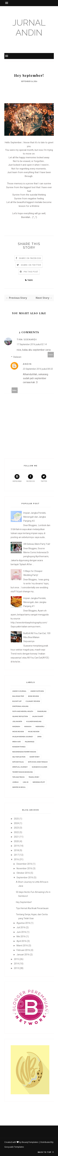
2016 (16, 859)
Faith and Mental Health (22, 711)
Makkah (27, 726)
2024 (16, 823)
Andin (27, 363)
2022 (16, 832)
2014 (16, 963)
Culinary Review (33, 701)
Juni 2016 (21, 932)
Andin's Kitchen (37, 691)
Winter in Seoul (19, 787)
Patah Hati (16, 742)
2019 (16, 846)
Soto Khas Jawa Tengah (38, 762)
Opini (39, 736)
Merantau (40, 726)
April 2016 (21, 941)
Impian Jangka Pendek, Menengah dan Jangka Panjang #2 (34, 517)
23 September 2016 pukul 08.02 (38, 369)
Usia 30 (25, 782)
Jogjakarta (17, 721)
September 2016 (25, 877)
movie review (18, 731)
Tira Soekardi (27, 339)
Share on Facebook (30, 258)
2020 (16, 841)
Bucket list (16, 701)
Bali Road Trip (18, 696)
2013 (16, 968)
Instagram (17, 478)
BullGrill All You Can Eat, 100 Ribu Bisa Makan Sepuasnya (36, 637)
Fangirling (42, 711)
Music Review (33, 731)
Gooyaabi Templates (14, 1146)
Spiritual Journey (20, 767)
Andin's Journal (19, 691)
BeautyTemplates (30, 1142)
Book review (33, 696)
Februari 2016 (23, 950)
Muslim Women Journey (22, 736)
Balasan (17, 357)
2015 (16, 959)
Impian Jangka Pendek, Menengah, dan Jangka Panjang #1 (34, 602)
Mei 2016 (21, 936)
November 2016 (24, 868)
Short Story (35, 757)
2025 (16, 818)
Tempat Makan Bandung (22, 772)
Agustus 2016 (23, 923)
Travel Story (34, 777)
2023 (16, 827)
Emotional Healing (20, 706)
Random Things (18, 747)
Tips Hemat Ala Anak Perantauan (32, 908)
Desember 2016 (24, 864)
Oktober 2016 (23, 873)
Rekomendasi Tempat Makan (24, 752)
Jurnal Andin (29, 28)
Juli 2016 (21, 927)
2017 (16, 855)
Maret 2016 (22, 945)
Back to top (46, 1152)
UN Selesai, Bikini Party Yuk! (36, 544)
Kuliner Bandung (33, 721)
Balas (51, 355)
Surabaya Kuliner (39, 767)
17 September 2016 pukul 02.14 (32, 344)
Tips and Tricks (18, 777)
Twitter (44, 478)
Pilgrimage (29, 742)
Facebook (30, 478)
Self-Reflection (18, 757)
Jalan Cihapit (37, 716)
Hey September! (24, 902)
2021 (16, 837)
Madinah (16, 726)
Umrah (15, 782)
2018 (16, 850)
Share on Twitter (31, 265)
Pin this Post (31, 272)
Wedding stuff (39, 782)
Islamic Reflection (20, 716)
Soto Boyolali (18, 762)
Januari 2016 (23, 954)
